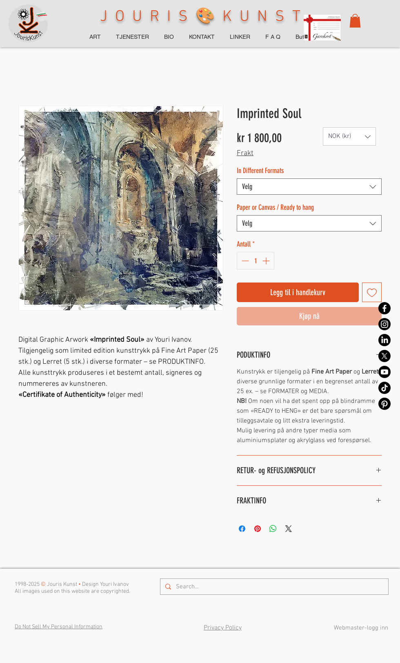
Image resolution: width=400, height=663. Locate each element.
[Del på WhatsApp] (273, 529)
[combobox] (309, 186)
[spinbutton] (255, 260)
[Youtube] (384, 372)
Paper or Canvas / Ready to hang (275, 207)
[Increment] (266, 260)
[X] (384, 356)
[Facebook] (384, 308)
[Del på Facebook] (242, 529)
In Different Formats (260, 170)
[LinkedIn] (384, 340)
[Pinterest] (384, 404)
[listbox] (349, 136)
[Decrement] (244, 260)
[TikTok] (384, 388)
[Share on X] (288, 529)
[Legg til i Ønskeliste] (372, 292)
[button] (355, 20)
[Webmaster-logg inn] (361, 628)
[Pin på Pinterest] (257, 529)
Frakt (245, 153)
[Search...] (273, 586)
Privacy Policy (223, 628)
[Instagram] (384, 324)
